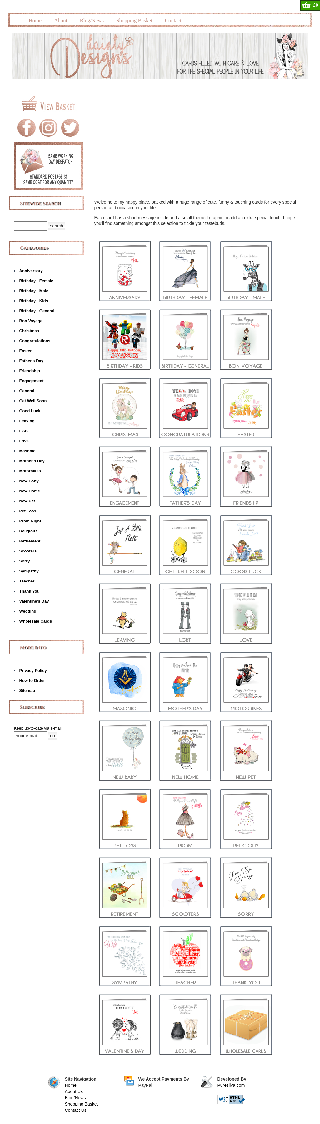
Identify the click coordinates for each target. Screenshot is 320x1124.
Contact (173, 20)
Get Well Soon (33, 401)
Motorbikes (30, 471)
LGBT (24, 431)
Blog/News (92, 20)
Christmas (29, 330)
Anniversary (31, 270)
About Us (74, 1091)
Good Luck (30, 411)
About (61, 20)
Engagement (31, 381)
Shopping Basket (134, 20)
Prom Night (30, 521)
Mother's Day (32, 461)
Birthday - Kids (33, 300)
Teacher (27, 581)
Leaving (27, 421)
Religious (28, 531)
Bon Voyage (30, 320)
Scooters (28, 551)
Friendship (29, 371)
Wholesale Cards (35, 621)
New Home (29, 491)
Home (35, 20)
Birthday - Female (36, 280)
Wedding (28, 611)
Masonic (27, 451)
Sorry (24, 561)
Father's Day (31, 361)
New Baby (29, 481)
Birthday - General (37, 310)
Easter (25, 350)
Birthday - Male (33, 290)
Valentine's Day (34, 601)
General (26, 391)
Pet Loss (27, 511)
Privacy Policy (33, 670)
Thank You (29, 591)
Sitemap (27, 690)
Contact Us (76, 1110)
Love (24, 441)
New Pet (27, 501)
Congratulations (35, 340)
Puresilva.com (231, 1085)
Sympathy (29, 571)
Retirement (30, 541)
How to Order (32, 680)
